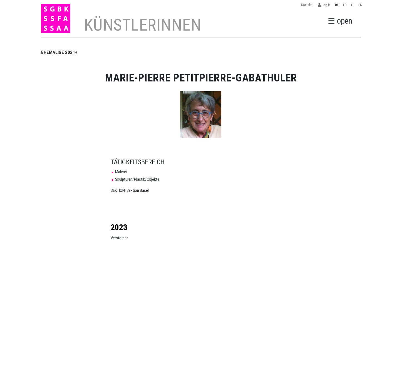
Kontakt (307, 5)
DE (337, 5)
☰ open (340, 21)
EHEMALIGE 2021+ (59, 52)
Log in (324, 5)
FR (345, 5)
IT (352, 5)
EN (360, 5)
